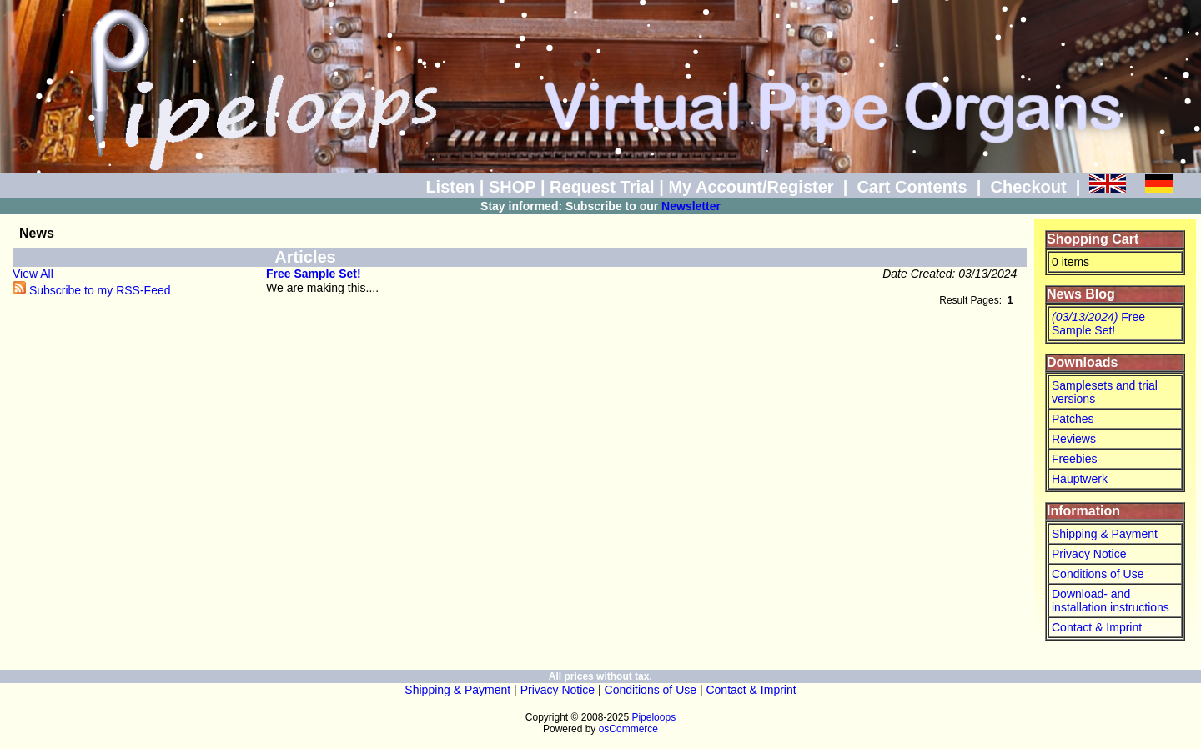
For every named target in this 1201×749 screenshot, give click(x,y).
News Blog (1081, 294)
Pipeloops (653, 717)
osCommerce (628, 729)
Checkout (1028, 187)
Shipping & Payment (1105, 533)
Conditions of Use (1098, 574)
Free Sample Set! (313, 273)
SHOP (512, 187)
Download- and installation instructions (1110, 600)
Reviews (1074, 438)
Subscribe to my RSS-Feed (92, 290)
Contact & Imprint (1097, 627)
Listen (450, 187)
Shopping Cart (1092, 239)
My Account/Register (750, 187)
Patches (1073, 418)
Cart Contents (912, 187)
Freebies (1074, 458)
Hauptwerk (1080, 478)
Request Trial (602, 187)
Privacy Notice (1089, 553)
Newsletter (691, 206)
